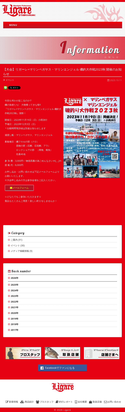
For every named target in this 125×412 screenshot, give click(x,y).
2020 (13, 313)
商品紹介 (27, 401)
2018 (13, 324)
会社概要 (81, 401)
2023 (13, 295)
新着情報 (12, 401)
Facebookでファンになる (58, 368)
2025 (13, 284)
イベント (10, 79)
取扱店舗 (95, 401)
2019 (13, 318)
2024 (13, 290)
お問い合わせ (112, 401)
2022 (13, 301)
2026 (13, 277)
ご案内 (14, 239)
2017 (13, 329)
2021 (13, 307)
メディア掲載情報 (20, 250)
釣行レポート (64, 401)
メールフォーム (19, 187)
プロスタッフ (45, 401)
